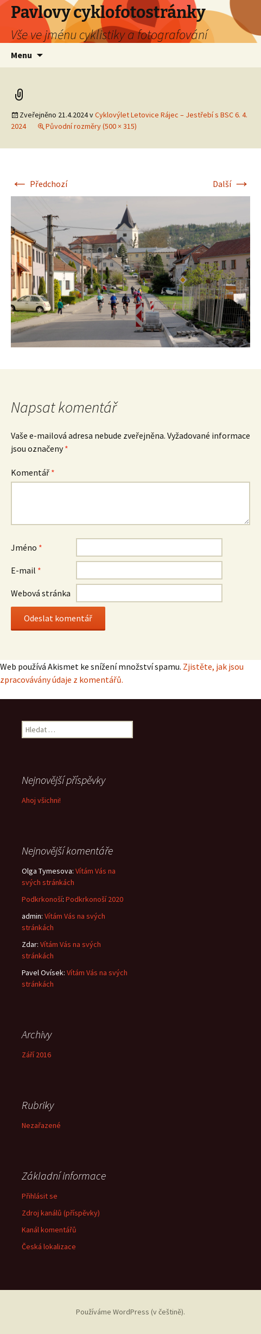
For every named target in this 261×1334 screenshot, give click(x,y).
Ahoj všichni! (41, 800)
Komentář (33, 472)
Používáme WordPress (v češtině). (130, 1312)
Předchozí (39, 183)
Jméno (26, 547)
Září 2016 (36, 1054)
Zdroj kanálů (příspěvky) (61, 1213)
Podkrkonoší (42, 899)
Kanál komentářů (49, 1230)
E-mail (26, 570)
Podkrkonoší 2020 (94, 899)
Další (231, 183)
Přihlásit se (40, 1196)
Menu (21, 54)
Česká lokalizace (49, 1246)
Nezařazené (41, 1125)
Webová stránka (41, 593)
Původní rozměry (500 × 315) (91, 126)
